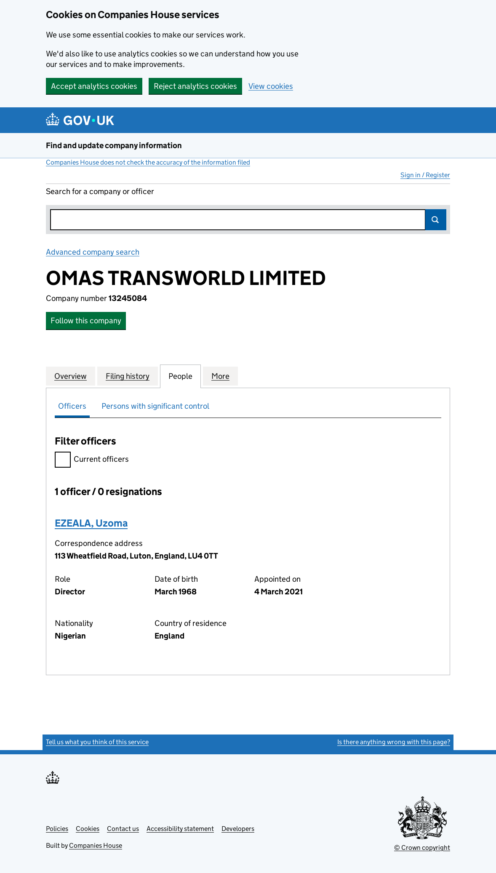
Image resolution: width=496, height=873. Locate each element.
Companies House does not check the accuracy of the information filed (148, 162)
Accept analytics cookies (94, 86)
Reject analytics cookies (195, 86)
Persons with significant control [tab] (155, 406)
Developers (237, 829)
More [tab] (220, 376)
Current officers (92, 460)
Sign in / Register (425, 175)
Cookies (87, 829)
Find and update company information (114, 145)
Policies (57, 829)
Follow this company (86, 320)
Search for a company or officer (100, 191)
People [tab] (180, 376)
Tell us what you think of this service (97, 742)
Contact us (123, 829)
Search (435, 219)
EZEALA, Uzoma (91, 523)
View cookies (270, 86)
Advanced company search (92, 252)
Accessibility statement (180, 829)
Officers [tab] (72, 406)
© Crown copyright (422, 848)
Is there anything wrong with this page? (393, 742)
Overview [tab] (70, 376)
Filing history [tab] (127, 376)
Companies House (95, 845)
